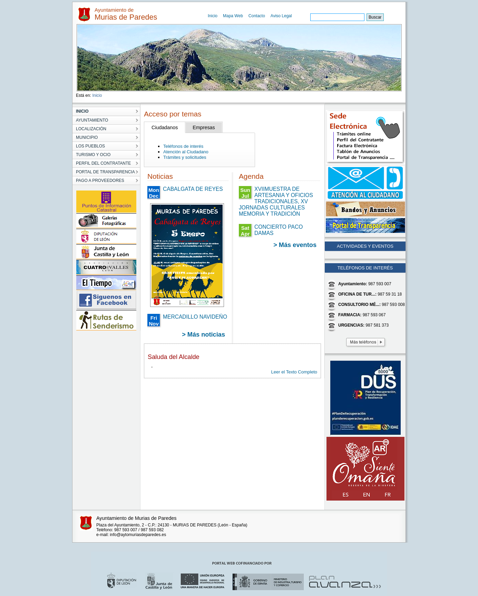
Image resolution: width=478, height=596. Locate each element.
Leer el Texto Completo (294, 371)
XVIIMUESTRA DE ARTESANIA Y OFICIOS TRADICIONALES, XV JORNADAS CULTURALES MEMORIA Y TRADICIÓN (276, 201)
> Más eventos (294, 245)
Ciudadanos (165, 127)
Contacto (256, 15)
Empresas (204, 127)
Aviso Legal (281, 15)
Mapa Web (233, 15)
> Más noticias (203, 334)
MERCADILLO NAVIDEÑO (195, 317)
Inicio (212, 15)
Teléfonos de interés (183, 146)
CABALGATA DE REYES (193, 189)
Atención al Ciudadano (185, 151)
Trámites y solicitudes (184, 157)
